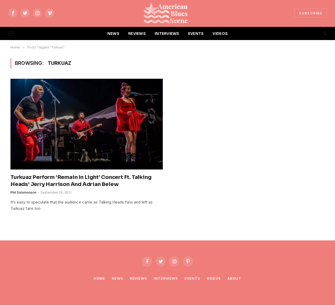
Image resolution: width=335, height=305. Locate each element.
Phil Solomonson (23, 192)
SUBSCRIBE (310, 13)
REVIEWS (137, 33)
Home (99, 278)
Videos (214, 278)
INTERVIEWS (167, 33)
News (117, 278)
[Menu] (11, 33)
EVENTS (196, 33)
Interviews (166, 278)
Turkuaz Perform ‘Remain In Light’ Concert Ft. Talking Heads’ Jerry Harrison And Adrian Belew (80, 181)
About (234, 278)
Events (192, 278)
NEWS (113, 33)
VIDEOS (220, 33)
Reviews (138, 278)
